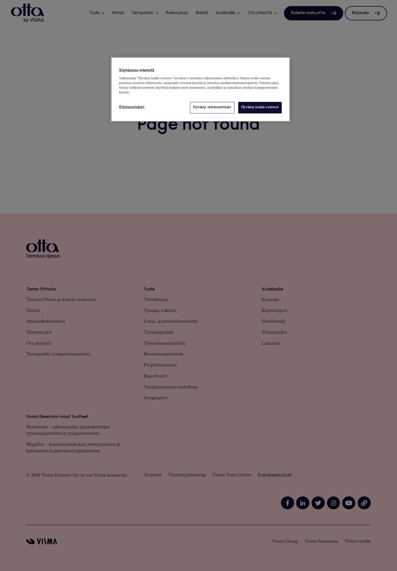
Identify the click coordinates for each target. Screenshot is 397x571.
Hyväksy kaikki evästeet (260, 107)
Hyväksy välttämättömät (212, 107)
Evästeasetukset (131, 107)
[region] (200, 89)
